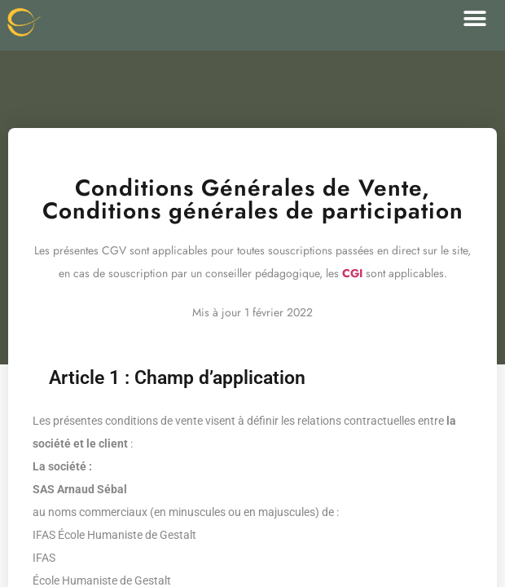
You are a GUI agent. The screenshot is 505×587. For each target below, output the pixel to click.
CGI (352, 273)
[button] (474, 18)
